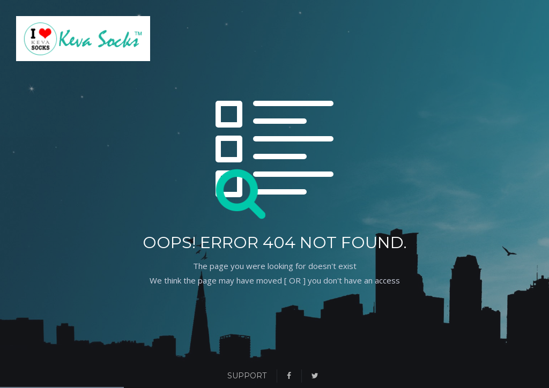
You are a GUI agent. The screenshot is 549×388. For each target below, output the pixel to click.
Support (246, 375)
